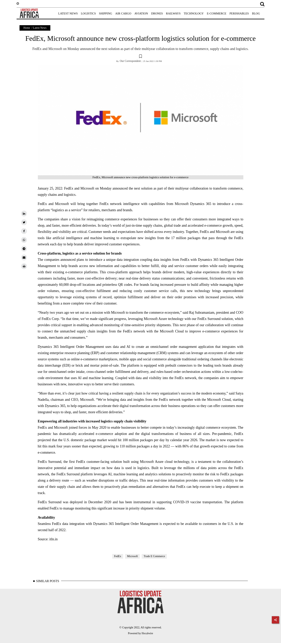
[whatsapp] (24, 240)
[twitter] (24, 222)
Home (26, 27)
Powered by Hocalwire (140, 633)
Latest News (40, 27)
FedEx (117, 556)
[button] (140, 56)
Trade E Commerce (154, 556)
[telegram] (24, 249)
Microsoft (132, 556)
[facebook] (24, 231)
